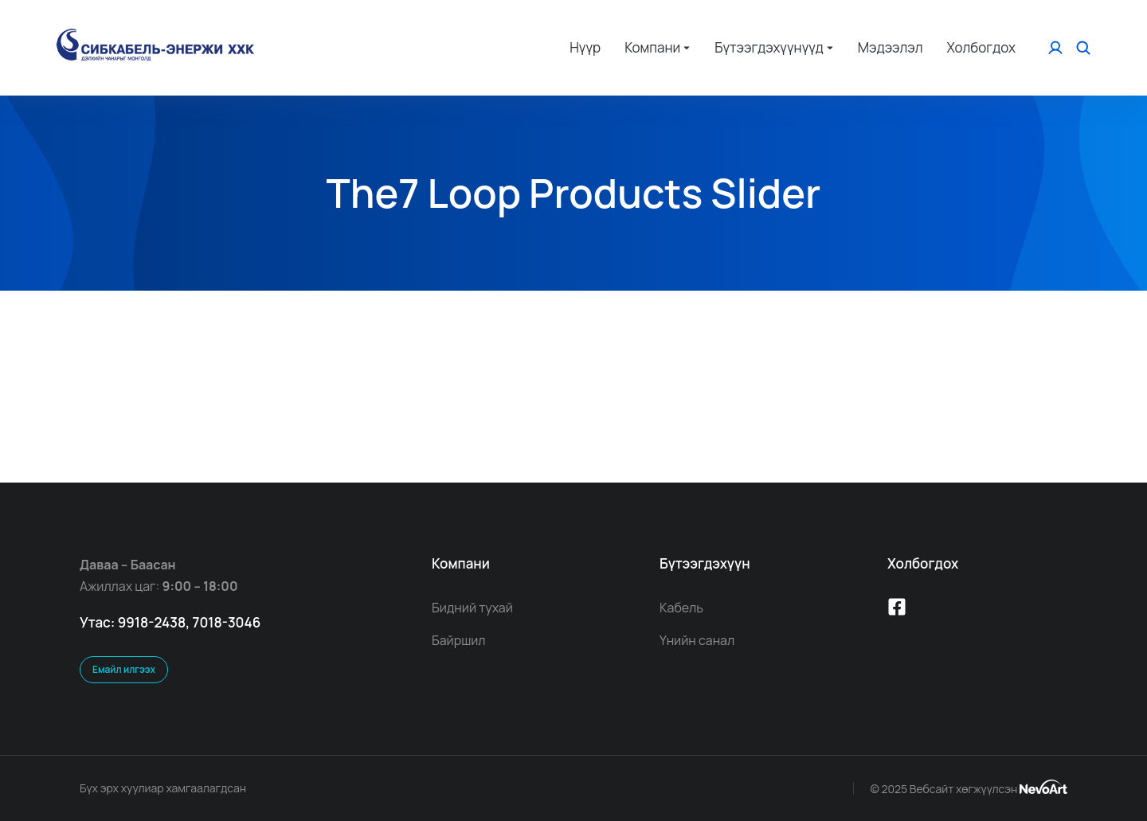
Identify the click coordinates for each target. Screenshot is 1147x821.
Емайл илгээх (123, 669)
